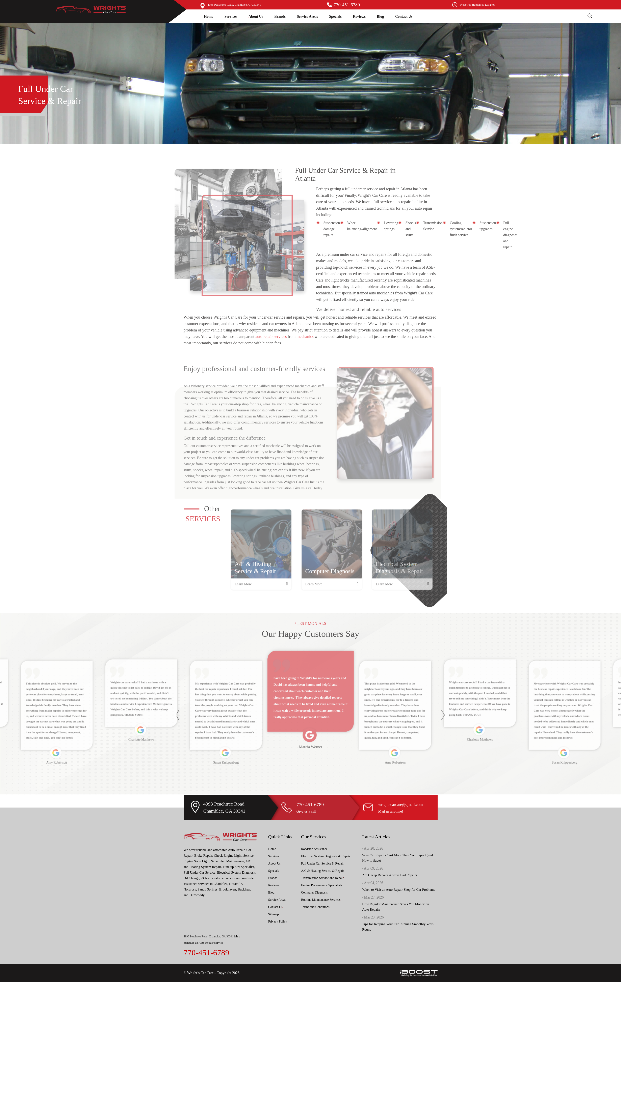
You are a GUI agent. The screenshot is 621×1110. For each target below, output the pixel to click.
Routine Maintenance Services (321, 899)
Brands (280, 16)
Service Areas (307, 16)
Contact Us (404, 16)
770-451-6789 (347, 4)
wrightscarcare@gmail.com (400, 804)
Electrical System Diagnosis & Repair (325, 856)
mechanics (305, 351)
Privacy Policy (277, 921)
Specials (335, 16)
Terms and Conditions (315, 907)
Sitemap (273, 914)
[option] (261, 565)
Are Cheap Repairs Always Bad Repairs (389, 875)
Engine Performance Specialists (321, 885)
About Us (256, 16)
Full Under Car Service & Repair (322, 863)
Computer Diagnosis (314, 892)
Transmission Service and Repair (322, 878)
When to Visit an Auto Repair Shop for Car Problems (398, 890)
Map (237, 936)
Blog (380, 16)
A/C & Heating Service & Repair (322, 870)
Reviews (359, 16)
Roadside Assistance (314, 849)
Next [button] (442, 729)
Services (231, 16)
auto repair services (271, 351)
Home (208, 16)
